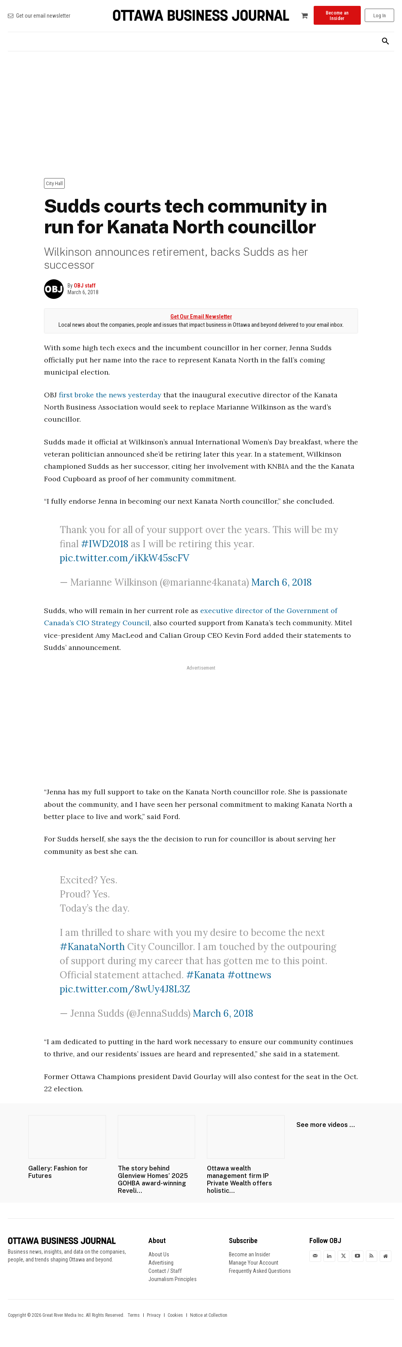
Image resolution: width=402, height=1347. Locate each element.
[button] (385, 41)
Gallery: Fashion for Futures (58, 1172)
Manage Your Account (253, 1263)
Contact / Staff (165, 1271)
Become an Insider (249, 1254)
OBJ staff (85, 285)
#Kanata (205, 975)
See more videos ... (325, 1125)
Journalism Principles (172, 1279)
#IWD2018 (104, 544)
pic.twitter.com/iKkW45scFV (124, 558)
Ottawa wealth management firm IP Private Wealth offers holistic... (239, 1180)
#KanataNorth (92, 947)
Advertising (161, 1263)
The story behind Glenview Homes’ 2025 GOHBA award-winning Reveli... (153, 1180)
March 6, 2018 (281, 582)
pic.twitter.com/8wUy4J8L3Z (125, 989)
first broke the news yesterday (110, 394)
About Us (158, 1254)
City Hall (54, 183)
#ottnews (249, 975)
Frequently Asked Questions (260, 1271)
